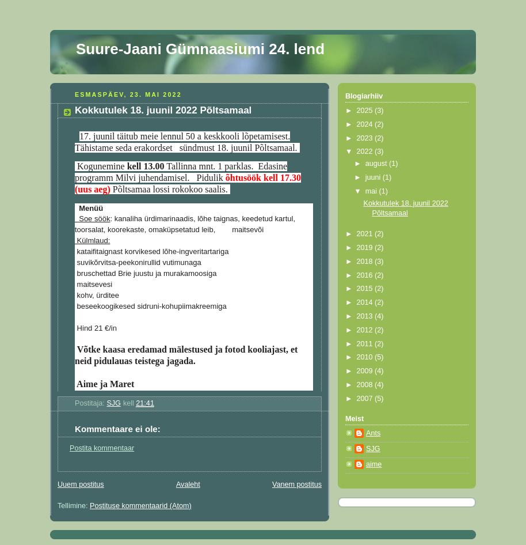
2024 (366, 124)
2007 (366, 399)
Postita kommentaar (102, 448)
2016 (366, 275)
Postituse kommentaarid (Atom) (141, 506)
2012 (366, 330)
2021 (366, 234)
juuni (374, 177)
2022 (366, 151)
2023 (366, 138)
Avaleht (188, 484)
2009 (366, 371)
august (377, 164)
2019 (366, 248)
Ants (373, 433)
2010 (366, 357)
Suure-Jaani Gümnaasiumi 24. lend (200, 49)
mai (372, 191)
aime (374, 464)
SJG (373, 449)
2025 (366, 111)
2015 (366, 289)
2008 (366, 385)
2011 (366, 344)
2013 (366, 316)
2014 (366, 302)
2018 (366, 262)
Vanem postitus (297, 484)
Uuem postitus (81, 484)
